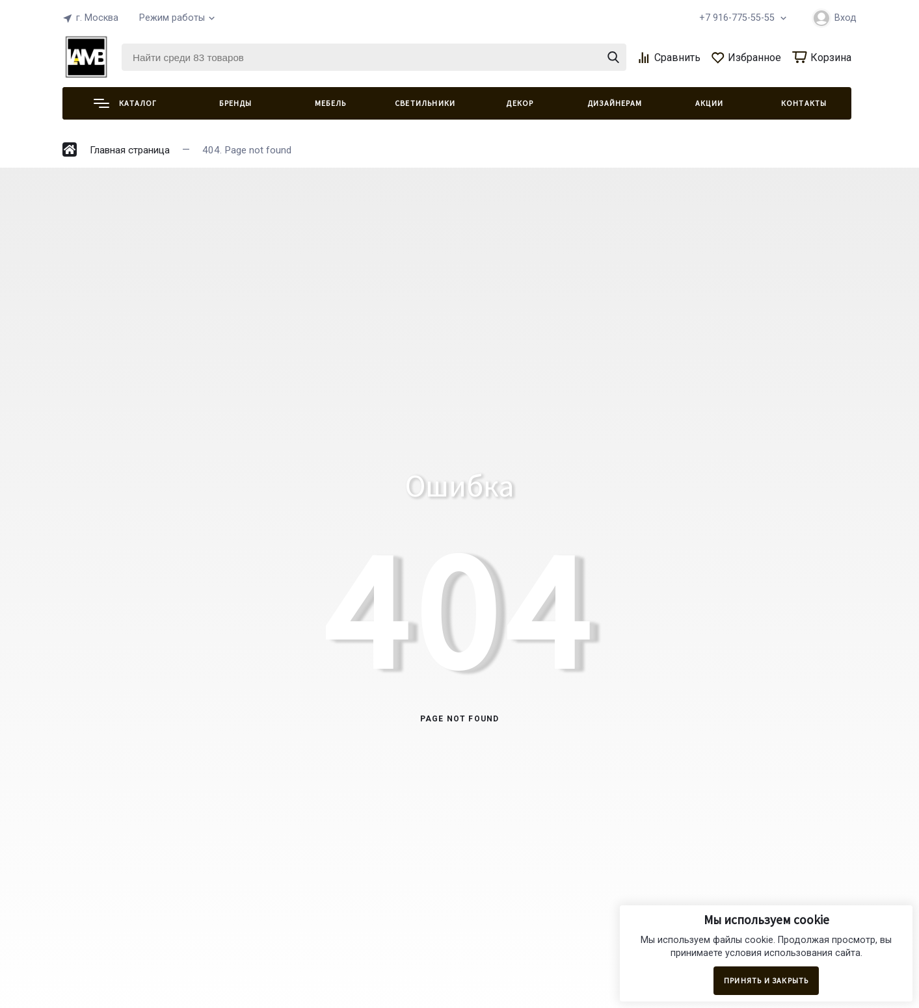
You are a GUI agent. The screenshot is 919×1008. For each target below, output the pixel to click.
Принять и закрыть (766, 980)
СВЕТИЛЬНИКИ (425, 103)
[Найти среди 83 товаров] (374, 57)
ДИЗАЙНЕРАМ (614, 103)
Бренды (235, 103)
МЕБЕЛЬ (330, 103)
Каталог (125, 103)
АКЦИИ (709, 103)
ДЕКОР (519, 103)
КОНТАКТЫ (804, 103)
